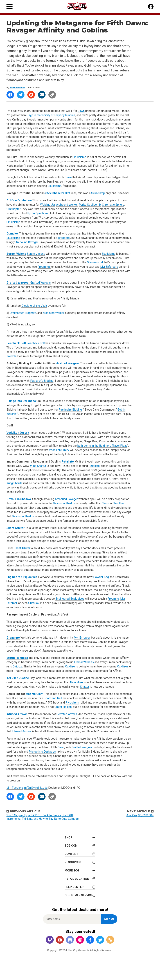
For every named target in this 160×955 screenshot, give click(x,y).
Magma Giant (34, 694)
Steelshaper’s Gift (57, 193)
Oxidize (17, 666)
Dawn (81, 111)
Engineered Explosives (21, 577)
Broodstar (64, 238)
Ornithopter (13, 209)
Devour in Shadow (18, 499)
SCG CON (71, 845)
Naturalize (76, 682)
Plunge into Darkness (21, 401)
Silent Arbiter (15, 528)
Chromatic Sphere (113, 204)
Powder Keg (101, 577)
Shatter (84, 686)
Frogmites (44, 266)
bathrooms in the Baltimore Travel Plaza (102, 445)
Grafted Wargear (18, 282)
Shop (69, 837)
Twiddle (11, 356)
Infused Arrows (17, 714)
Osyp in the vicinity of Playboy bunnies (50, 115)
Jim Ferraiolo (17, 87)
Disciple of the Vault (34, 305)
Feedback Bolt (16, 343)
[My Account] (151, 7)
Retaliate (68, 461)
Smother (118, 503)
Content (71, 854)
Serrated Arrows (67, 714)
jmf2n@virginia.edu (36, 787)
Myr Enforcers (109, 266)
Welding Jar (47, 204)
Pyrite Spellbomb (90, 204)
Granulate (13, 637)
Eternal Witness (17, 658)
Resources (73, 862)
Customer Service (79, 895)
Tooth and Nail (53, 698)
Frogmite (30, 313)
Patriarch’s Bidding (41, 380)
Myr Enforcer (82, 637)
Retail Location (77, 878)
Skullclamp (79, 157)
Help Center (74, 887)
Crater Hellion (63, 707)
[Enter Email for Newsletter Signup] (72, 919)
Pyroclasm (72, 702)
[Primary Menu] (9, 6)
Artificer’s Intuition (19, 200)
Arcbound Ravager (26, 242)
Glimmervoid (95, 262)
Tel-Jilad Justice (17, 678)
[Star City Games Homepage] (80, 6)
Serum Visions (16, 253)
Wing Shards (38, 466)
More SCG (72, 870)
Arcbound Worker (67, 204)
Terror (105, 503)
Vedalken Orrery (17, 432)
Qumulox (12, 233)
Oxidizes (123, 666)
